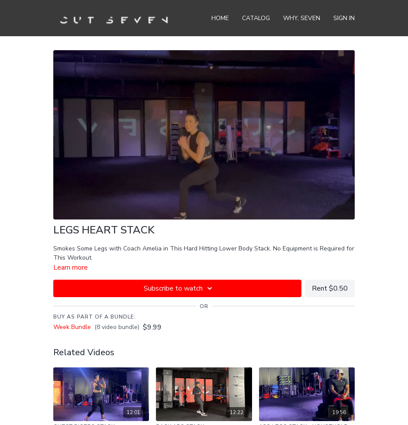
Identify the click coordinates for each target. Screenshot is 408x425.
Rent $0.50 (330, 288)
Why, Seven (301, 18)
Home (220, 18)
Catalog (256, 18)
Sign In (344, 18)
